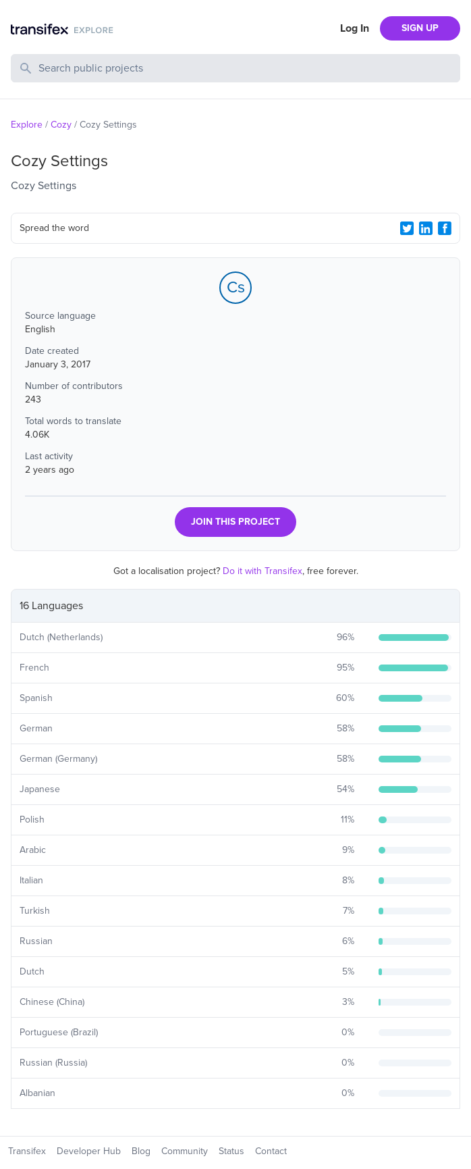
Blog (141, 1151)
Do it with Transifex (262, 571)
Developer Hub (89, 1151)
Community (184, 1151)
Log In (354, 28)
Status (231, 1151)
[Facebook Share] (444, 228)
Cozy (61, 124)
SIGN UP (420, 28)
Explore (27, 124)
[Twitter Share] (406, 228)
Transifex (27, 1151)
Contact (271, 1151)
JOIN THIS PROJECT (235, 521)
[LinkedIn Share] (425, 228)
